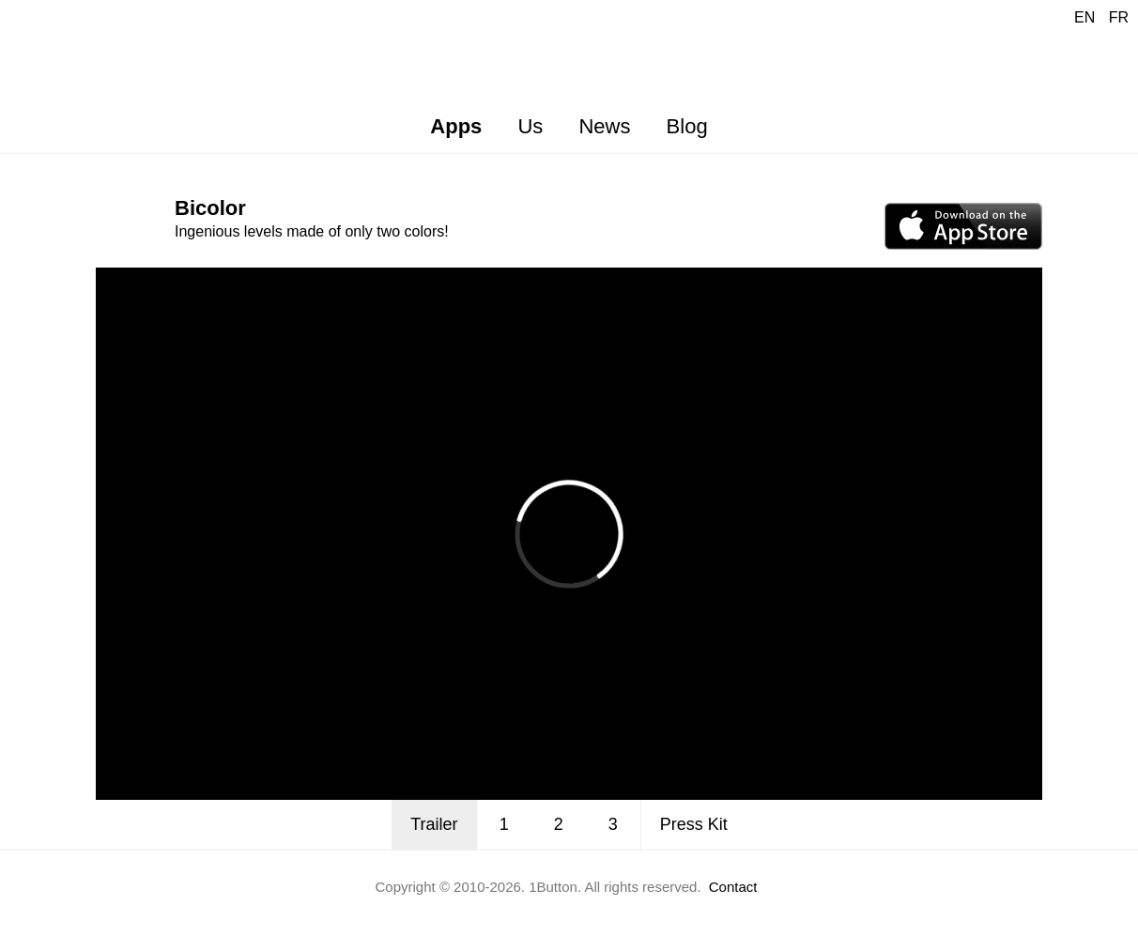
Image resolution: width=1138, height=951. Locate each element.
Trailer (433, 824)
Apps (456, 126)
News (604, 126)
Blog (687, 126)
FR (1119, 17)
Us (530, 126)
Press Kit (694, 824)
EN (1084, 17)
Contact (733, 887)
